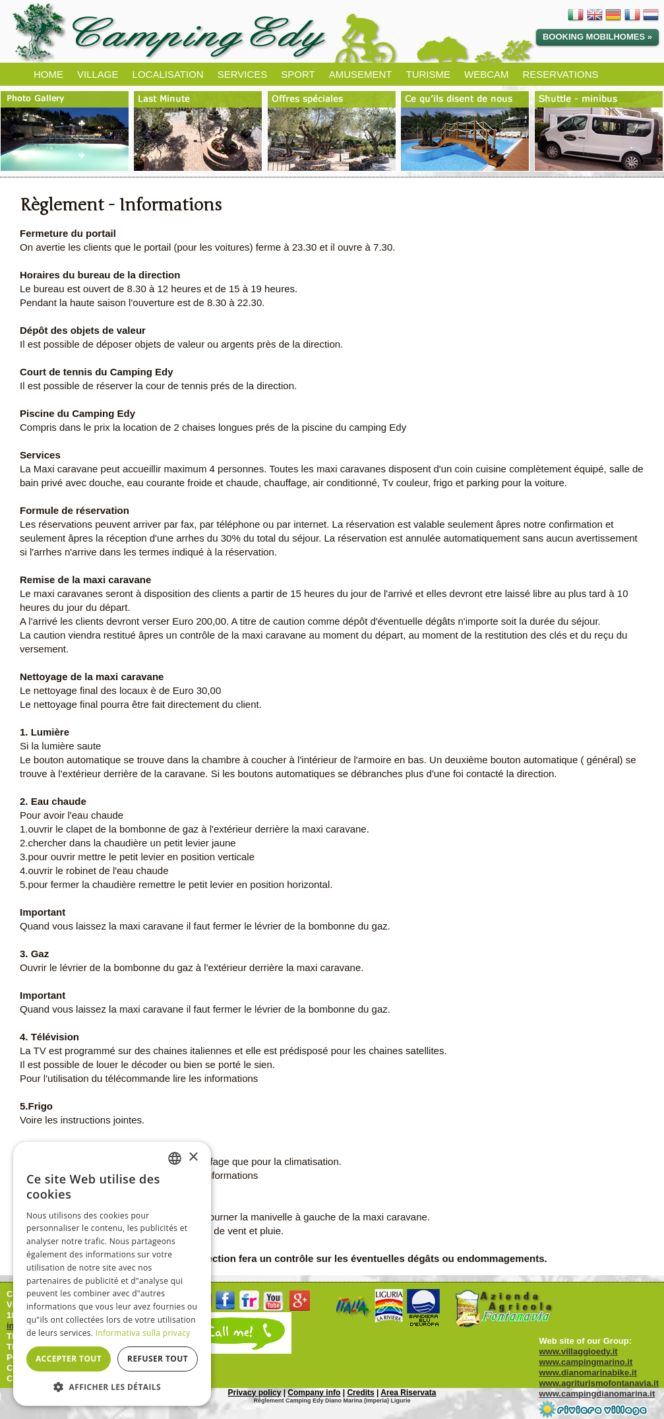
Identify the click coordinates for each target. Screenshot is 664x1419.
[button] (112, 1386)
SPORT (298, 74)
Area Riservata (408, 1392)
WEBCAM (486, 74)
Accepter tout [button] (69, 1358)
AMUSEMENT (360, 74)
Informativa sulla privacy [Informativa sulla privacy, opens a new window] (143, 1333)
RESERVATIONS (560, 74)
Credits (360, 1392)
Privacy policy (255, 1392)
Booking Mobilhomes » (597, 37)
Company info (313, 1392)
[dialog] (112, 1274)
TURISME (428, 74)
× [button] (193, 1157)
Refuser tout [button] (157, 1358)
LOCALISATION (168, 74)
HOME (48, 74)
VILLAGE (98, 74)
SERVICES (243, 74)
